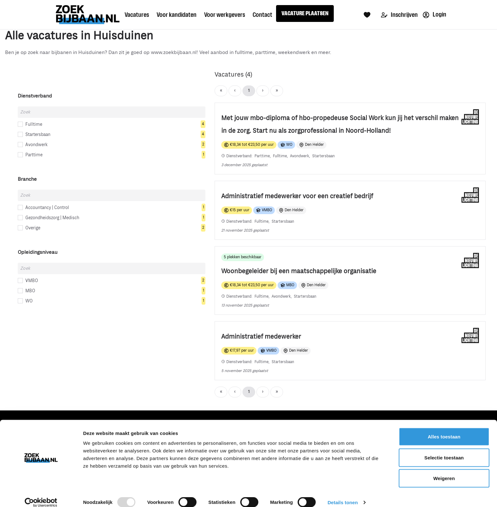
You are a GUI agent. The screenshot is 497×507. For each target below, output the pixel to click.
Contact (262, 14)
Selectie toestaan (444, 449)
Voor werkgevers (224, 14)
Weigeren (444, 470)
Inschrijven (399, 14)
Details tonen (342, 494)
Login (434, 14)
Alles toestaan (444, 428)
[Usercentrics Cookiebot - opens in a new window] (41, 494)
